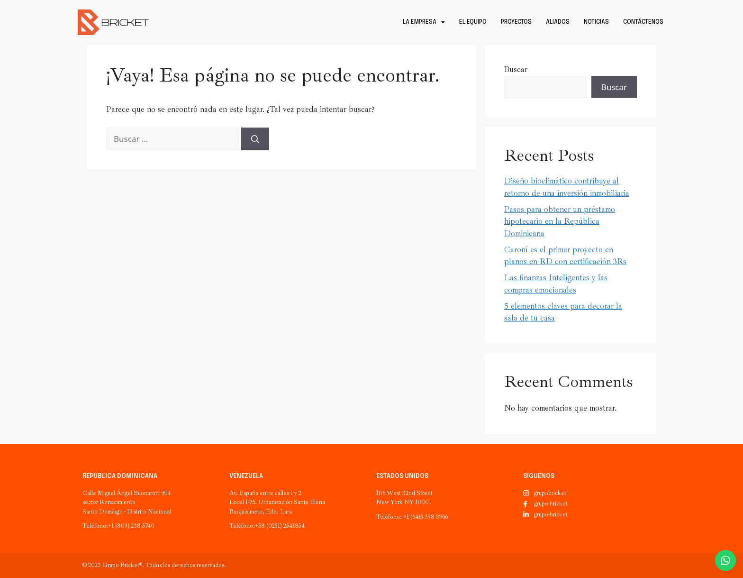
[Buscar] (255, 139)
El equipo (473, 22)
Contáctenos (643, 22)
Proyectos (516, 22)
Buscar (515, 69)
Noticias (596, 22)
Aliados (558, 22)
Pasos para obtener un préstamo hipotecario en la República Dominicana (559, 221)
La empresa (424, 22)
